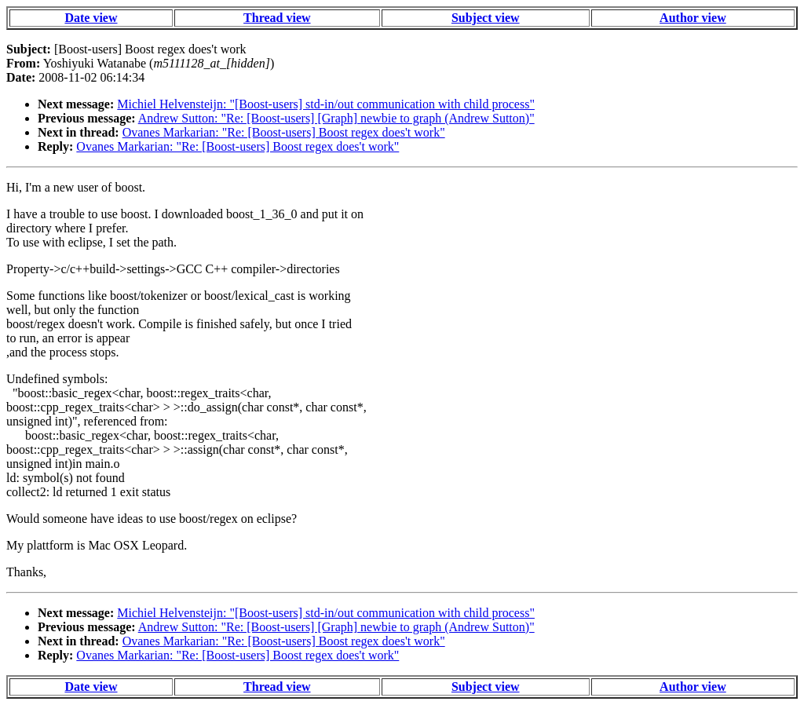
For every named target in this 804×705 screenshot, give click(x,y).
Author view (693, 17)
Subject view (485, 17)
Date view (90, 17)
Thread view (276, 17)
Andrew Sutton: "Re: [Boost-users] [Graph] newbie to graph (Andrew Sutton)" (336, 118)
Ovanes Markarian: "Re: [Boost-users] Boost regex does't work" (283, 132)
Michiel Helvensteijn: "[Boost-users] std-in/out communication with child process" (326, 104)
